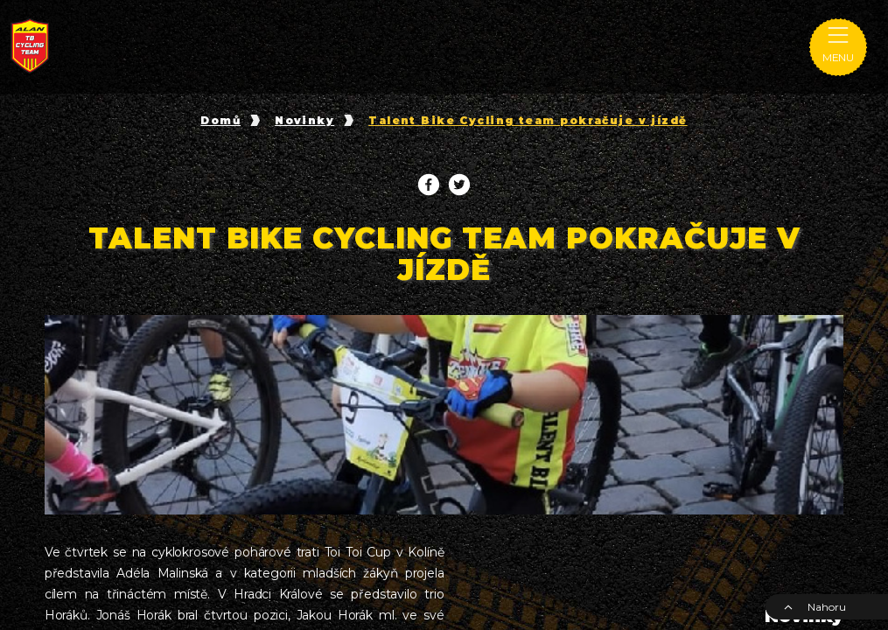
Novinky (304, 121)
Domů (220, 121)
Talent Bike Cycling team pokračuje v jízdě (527, 121)
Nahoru (814, 606)
